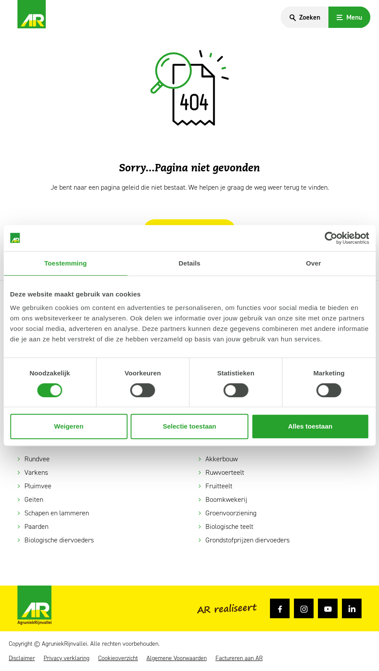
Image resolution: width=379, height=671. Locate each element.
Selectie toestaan (189, 426)
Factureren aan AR (239, 658)
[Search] (304, 17)
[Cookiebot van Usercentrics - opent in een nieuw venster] (331, 238)
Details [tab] (190, 263)
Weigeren (68, 426)
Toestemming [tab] (65, 263)
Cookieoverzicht (118, 658)
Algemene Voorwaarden (177, 658)
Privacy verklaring (66, 658)
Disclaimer (22, 658)
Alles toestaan (310, 426)
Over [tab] (313, 263)
